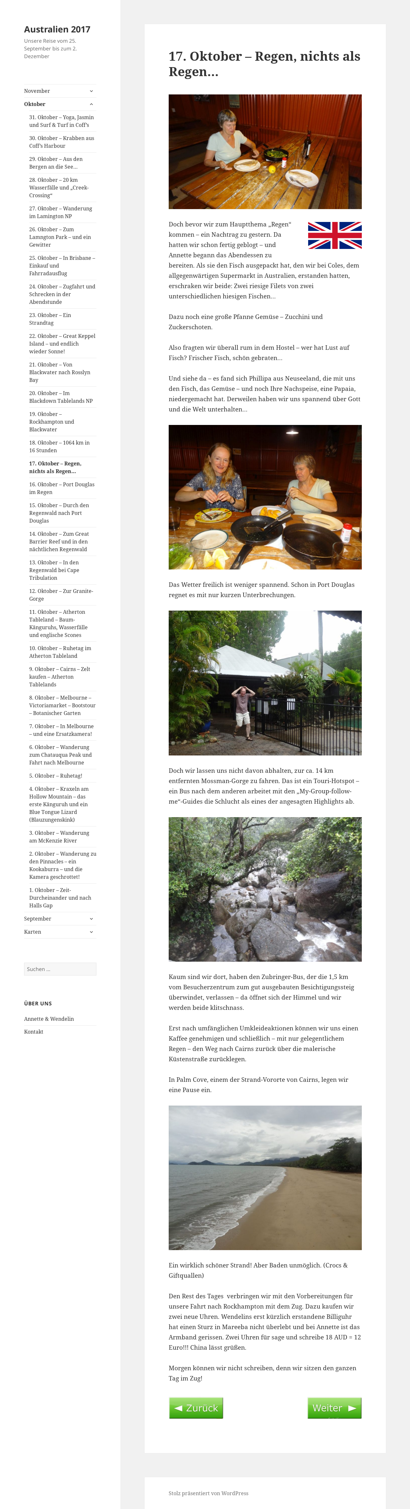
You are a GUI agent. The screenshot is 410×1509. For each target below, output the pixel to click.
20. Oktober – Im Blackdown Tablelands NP (61, 397)
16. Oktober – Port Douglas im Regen (61, 488)
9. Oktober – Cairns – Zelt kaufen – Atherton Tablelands (59, 677)
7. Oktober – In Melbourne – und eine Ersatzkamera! (61, 730)
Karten (32, 931)
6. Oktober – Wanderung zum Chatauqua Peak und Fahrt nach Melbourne (60, 755)
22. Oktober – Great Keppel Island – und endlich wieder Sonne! (62, 343)
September (37, 918)
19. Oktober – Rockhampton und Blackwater (51, 421)
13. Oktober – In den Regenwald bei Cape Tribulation (54, 570)
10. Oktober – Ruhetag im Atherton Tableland (60, 652)
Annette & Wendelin (49, 1018)
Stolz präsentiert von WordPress (208, 1493)
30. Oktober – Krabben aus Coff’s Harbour (61, 142)
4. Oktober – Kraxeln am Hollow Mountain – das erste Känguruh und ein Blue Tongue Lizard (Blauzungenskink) (59, 804)
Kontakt (33, 1031)
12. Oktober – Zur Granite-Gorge (61, 594)
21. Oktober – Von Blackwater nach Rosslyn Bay (59, 372)
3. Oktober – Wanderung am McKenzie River (59, 836)
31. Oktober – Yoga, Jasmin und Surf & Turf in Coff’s (61, 121)
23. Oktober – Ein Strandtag (50, 319)
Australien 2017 (57, 29)
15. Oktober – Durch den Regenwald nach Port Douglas (59, 513)
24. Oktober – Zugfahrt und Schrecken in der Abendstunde (62, 294)
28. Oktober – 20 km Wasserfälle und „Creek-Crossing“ (59, 187)
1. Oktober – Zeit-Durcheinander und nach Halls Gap (60, 898)
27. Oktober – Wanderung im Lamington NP (60, 212)
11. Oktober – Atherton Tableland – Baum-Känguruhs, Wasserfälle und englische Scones (58, 623)
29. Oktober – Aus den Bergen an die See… (56, 162)
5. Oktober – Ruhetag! (55, 775)
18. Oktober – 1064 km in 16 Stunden (59, 446)
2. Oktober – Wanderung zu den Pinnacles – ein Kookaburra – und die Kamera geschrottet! (62, 865)
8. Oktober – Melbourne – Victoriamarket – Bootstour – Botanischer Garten (62, 705)
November (37, 90)
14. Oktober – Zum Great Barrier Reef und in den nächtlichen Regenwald (59, 541)
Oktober (34, 104)
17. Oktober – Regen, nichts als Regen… (55, 467)
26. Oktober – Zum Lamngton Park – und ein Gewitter (60, 237)
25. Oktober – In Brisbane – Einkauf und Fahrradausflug (62, 265)
